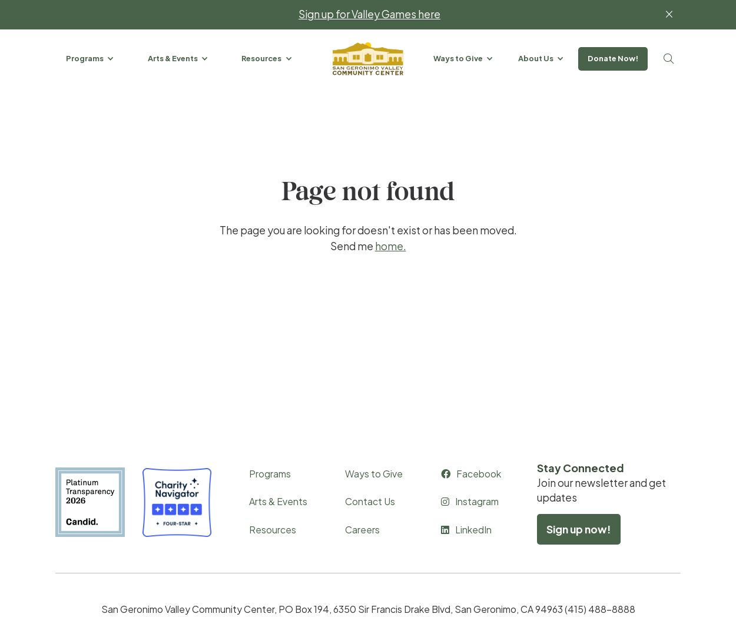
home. (390, 246)
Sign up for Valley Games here (369, 14)
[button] (90, 58)
